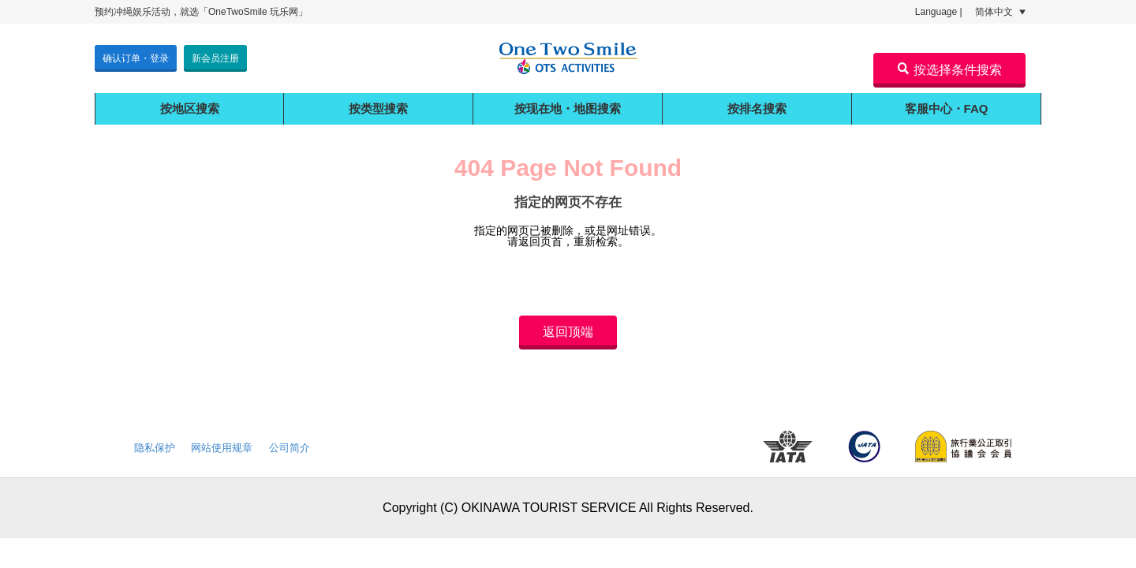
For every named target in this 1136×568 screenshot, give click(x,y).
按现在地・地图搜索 (567, 108)
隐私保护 (154, 448)
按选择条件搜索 (949, 69)
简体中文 (1000, 11)
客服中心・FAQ (946, 108)
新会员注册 (215, 58)
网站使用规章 (221, 448)
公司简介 (289, 448)
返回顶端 (568, 331)
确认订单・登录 (136, 58)
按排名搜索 (757, 108)
